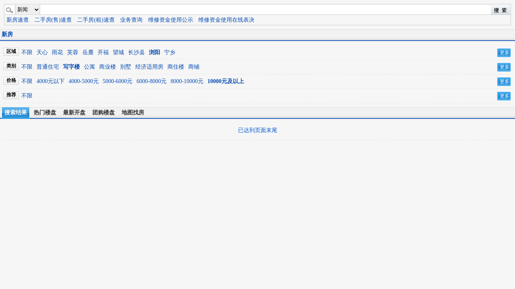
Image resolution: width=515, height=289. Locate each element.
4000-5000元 (84, 81)
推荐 (11, 95)
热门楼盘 (45, 113)
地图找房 (133, 113)
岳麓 (88, 52)
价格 (11, 80)
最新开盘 (74, 113)
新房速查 (17, 20)
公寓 (89, 67)
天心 (42, 52)
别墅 (125, 67)
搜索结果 (15, 113)
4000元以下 (51, 81)
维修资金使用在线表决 (226, 20)
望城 (118, 52)
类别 (11, 66)
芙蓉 (72, 52)
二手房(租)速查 (95, 20)
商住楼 (175, 67)
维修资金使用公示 (170, 20)
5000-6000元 (118, 81)
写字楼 (71, 67)
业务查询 (131, 20)
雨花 (57, 52)
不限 (27, 52)
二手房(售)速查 (53, 20)
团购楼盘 (103, 113)
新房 (7, 34)
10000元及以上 (226, 81)
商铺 (193, 67)
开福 (103, 52)
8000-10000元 (187, 81)
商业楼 (107, 67)
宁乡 (169, 52)
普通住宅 (48, 67)
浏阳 (154, 52)
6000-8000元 (151, 81)
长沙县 (136, 52)
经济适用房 (149, 67)
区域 (11, 51)
